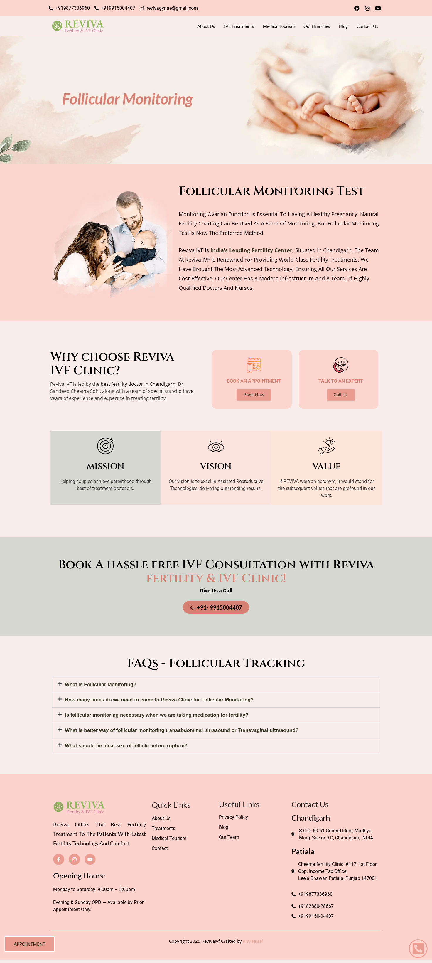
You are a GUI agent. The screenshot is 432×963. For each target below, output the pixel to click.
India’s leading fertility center (251, 250)
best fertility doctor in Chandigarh (138, 384)
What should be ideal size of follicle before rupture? (126, 745)
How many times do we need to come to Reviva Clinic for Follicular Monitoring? (159, 700)
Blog (343, 26)
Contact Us (367, 26)
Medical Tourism (279, 26)
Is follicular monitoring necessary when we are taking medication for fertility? (156, 715)
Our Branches (316, 26)
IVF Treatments (239, 26)
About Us (206, 26)
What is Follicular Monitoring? (100, 684)
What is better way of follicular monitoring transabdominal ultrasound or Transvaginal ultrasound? (181, 730)
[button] (216, 684)
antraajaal (253, 941)
